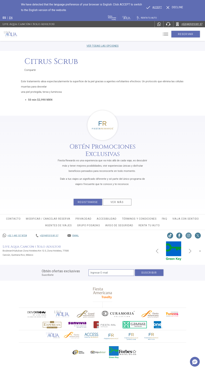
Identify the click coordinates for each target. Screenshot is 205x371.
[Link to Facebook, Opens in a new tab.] (179, 236)
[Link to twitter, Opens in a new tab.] (198, 236)
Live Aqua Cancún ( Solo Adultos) (28, 24)
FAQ (164, 218)
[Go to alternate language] (154, 7)
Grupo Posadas (88, 225)
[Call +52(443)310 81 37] (189, 24)
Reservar (185, 34)
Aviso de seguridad (119, 225)
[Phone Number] (168, 24)
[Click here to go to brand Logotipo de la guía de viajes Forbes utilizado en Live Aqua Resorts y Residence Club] (127, 352)
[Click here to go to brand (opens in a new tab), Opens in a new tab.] (36, 314)
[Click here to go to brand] (62, 314)
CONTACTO (13, 218)
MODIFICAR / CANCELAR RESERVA (48, 218)
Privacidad (83, 218)
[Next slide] (190, 250)
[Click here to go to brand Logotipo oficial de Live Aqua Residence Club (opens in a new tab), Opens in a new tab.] (53, 334)
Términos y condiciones (139, 218)
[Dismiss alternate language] (174, 7)
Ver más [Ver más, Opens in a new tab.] (117, 202)
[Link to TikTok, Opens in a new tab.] (170, 236)
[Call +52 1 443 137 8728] (15, 235)
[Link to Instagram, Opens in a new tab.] (189, 236)
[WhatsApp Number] (159, 24)
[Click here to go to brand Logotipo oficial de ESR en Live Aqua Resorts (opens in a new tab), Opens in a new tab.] (78, 352)
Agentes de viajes (58, 225)
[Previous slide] (157, 250)
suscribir (149, 272)
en (10, 17)
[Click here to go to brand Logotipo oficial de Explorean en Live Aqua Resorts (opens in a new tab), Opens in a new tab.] (52, 324)
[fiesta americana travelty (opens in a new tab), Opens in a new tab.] (102, 293)
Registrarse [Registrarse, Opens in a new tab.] (88, 202)
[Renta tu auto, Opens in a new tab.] (146, 18)
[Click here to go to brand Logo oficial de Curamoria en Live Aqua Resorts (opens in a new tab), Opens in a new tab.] (118, 314)
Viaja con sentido (185, 218)
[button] (195, 362)
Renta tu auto (149, 225)
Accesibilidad (107, 218)
